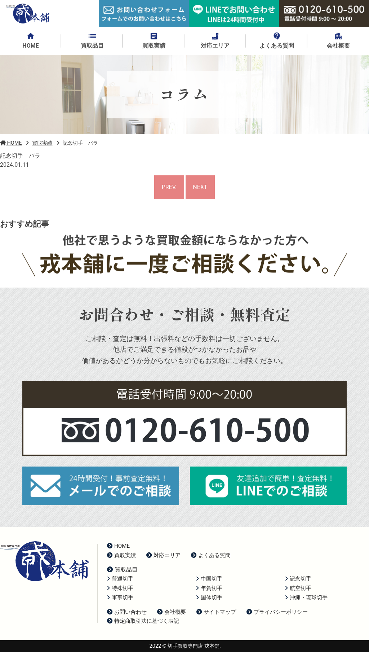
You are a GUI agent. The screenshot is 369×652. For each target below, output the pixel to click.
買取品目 (122, 569)
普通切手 (120, 579)
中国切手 (209, 579)
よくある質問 (211, 555)
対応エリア (163, 555)
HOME (118, 546)
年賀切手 (209, 588)
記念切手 (298, 579)
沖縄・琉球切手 (306, 597)
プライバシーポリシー (277, 612)
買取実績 (121, 555)
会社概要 (171, 612)
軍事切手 (120, 597)
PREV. (169, 187)
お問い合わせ (127, 612)
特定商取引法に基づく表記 (143, 621)
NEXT (200, 187)
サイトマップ (216, 612)
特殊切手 (120, 588)
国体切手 (209, 597)
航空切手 (298, 588)
